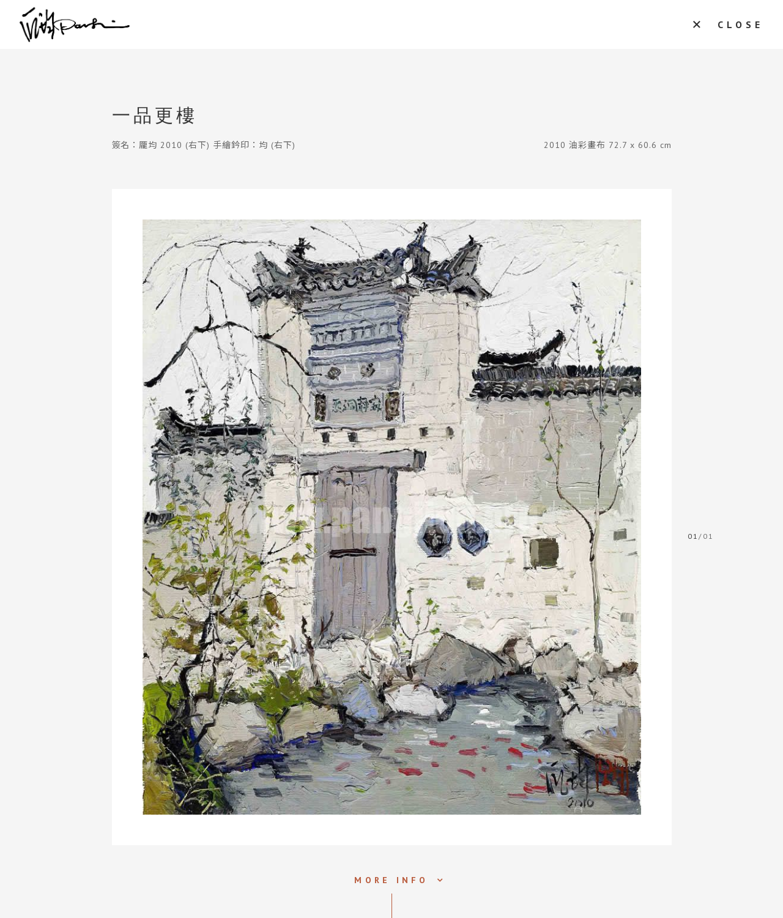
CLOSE (740, 24)
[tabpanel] (392, 517)
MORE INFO (391, 880)
